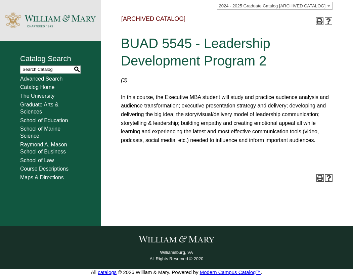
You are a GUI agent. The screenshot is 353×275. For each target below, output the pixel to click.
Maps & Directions (42, 177)
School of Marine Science (40, 132)
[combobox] (275, 6)
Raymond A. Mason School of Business (43, 148)
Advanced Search (41, 79)
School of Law (37, 160)
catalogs (107, 272)
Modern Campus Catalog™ (230, 272)
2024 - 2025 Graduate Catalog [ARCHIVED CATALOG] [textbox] (272, 5)
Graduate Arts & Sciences (39, 108)
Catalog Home (37, 87)
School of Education (44, 120)
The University (37, 96)
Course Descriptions (44, 169)
